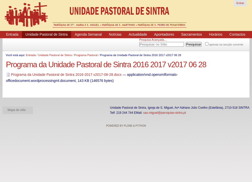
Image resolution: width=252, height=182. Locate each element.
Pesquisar (145, 43)
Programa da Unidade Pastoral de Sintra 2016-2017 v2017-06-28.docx (64, 75)
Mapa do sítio (17, 110)
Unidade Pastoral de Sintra (55, 55)
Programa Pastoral (86, 55)
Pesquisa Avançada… (153, 39)
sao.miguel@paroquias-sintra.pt (164, 113)
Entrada (31, 55)
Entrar (240, 3)
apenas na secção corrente (226, 44)
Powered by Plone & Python (126, 125)
